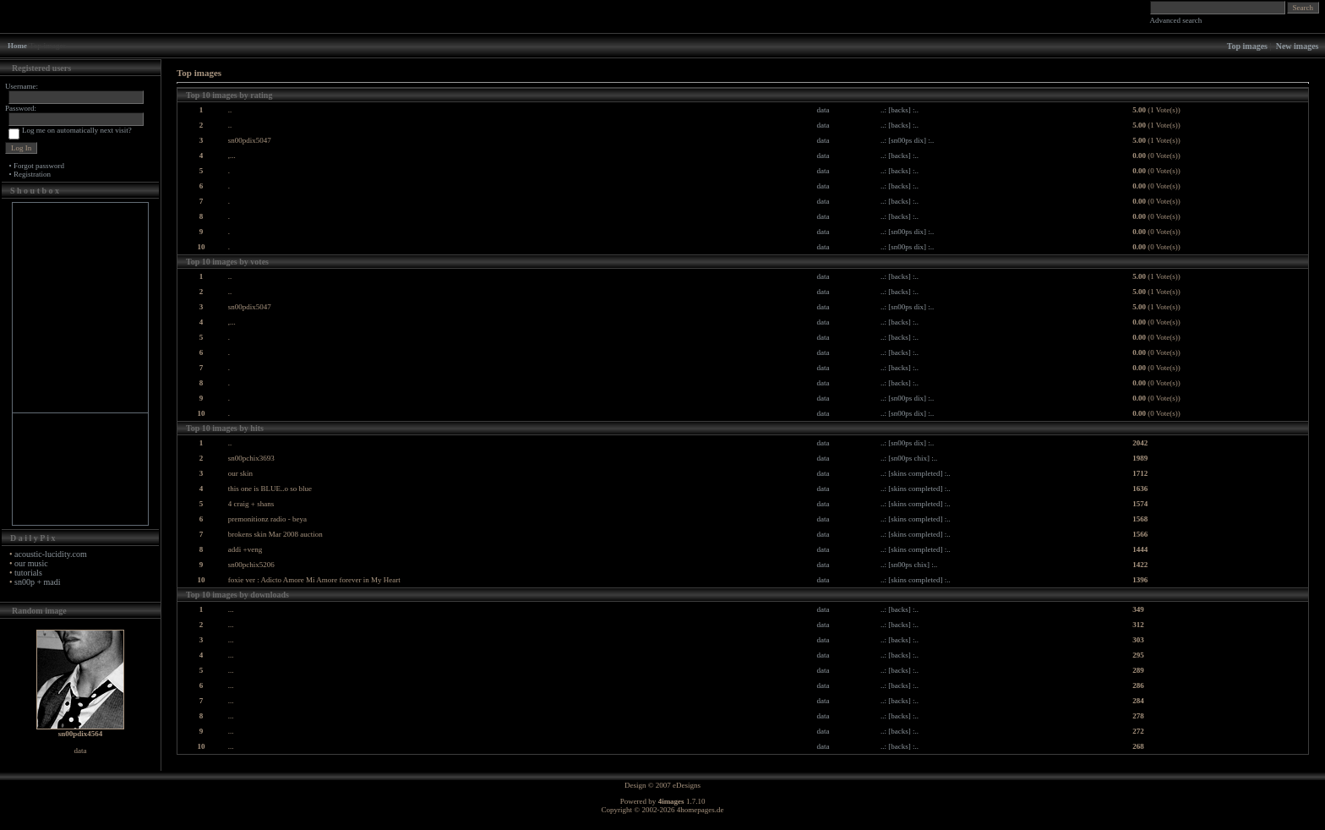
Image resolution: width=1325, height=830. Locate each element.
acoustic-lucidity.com (50, 554)
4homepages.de (700, 809)
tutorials (28, 572)
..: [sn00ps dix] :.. (907, 140)
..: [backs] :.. (900, 110)
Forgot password (39, 165)
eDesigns (687, 785)
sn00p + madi (37, 582)
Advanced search (1176, 20)
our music (31, 563)
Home (17, 45)
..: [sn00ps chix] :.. (909, 458)
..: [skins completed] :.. (916, 473)
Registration (32, 174)
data (822, 110)
